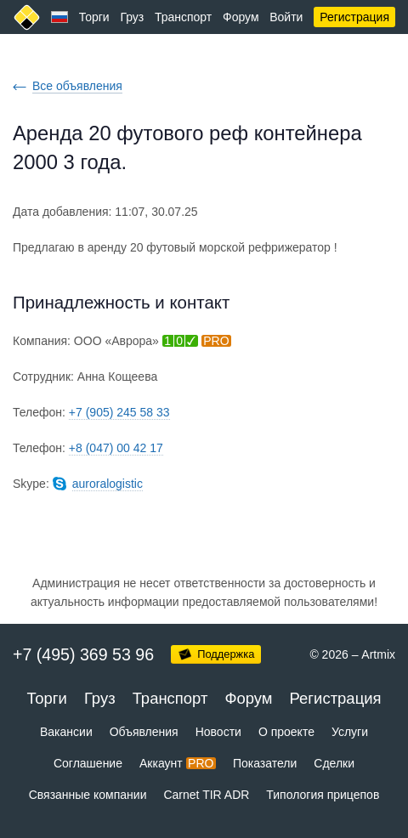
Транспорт (183, 17)
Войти (286, 17)
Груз (132, 17)
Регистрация (354, 17)
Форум (241, 17)
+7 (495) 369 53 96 (83, 654)
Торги (94, 17)
